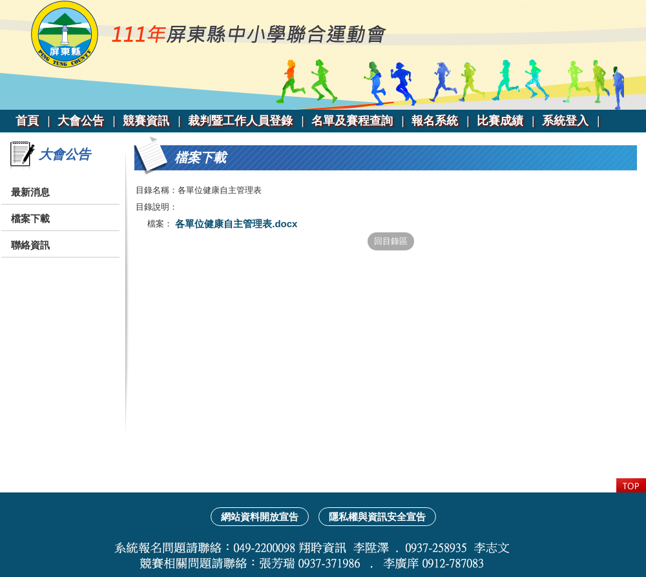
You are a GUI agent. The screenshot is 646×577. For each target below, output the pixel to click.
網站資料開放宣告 (259, 516)
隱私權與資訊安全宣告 (377, 516)
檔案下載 (30, 218)
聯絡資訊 (30, 244)
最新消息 (30, 192)
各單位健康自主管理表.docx (234, 223)
